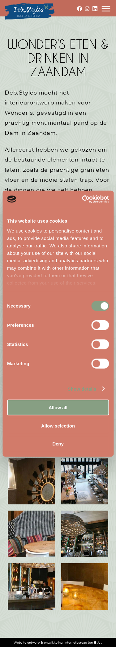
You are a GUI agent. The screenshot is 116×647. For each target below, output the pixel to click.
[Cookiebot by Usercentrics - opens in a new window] (82, 199)
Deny (58, 443)
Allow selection (58, 425)
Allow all (58, 407)
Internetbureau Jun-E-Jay (83, 642)
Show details (82, 388)
